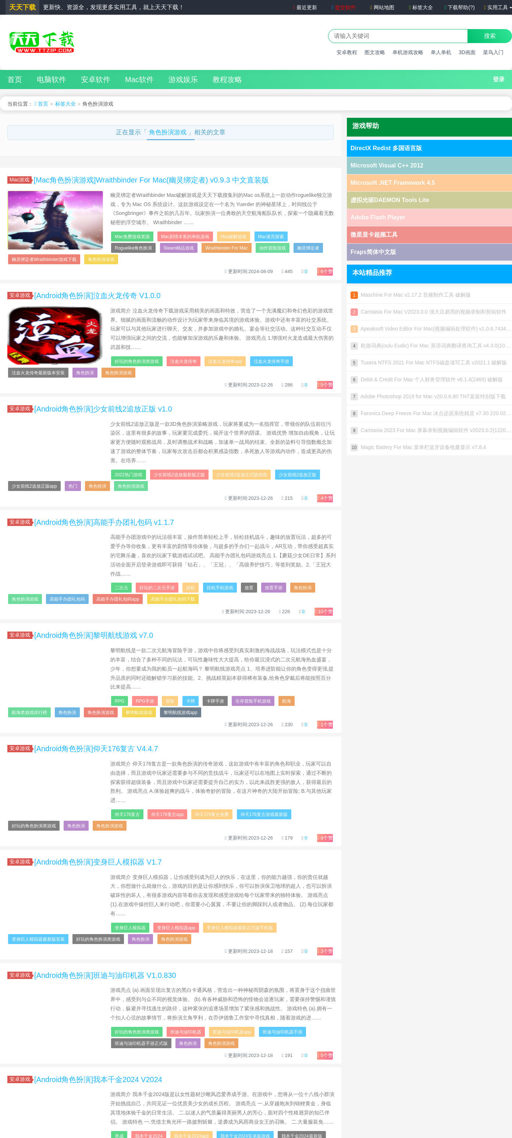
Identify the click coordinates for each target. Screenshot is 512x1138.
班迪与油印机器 (185, 1032)
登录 (499, 79)
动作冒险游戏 (272, 248)
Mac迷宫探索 (271, 236)
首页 (14, 79)
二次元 (121, 587)
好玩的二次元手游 (157, 587)
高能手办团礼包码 (67, 599)
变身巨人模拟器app (176, 927)
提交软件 (344, 7)
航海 (286, 701)
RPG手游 (145, 701)
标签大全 (421, 7)
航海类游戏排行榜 (29, 712)
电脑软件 (51, 79)
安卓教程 (347, 52)
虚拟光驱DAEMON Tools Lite (390, 200)
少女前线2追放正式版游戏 (241, 474)
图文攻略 (375, 52)
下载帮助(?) (459, 7)
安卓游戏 (21, 295)
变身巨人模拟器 (130, 927)
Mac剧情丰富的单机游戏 (185, 236)
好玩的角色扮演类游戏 (137, 361)
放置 (249, 587)
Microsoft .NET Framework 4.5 (393, 183)
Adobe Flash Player (378, 217)
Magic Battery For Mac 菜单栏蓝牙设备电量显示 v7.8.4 (418, 447)
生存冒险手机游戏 (253, 701)
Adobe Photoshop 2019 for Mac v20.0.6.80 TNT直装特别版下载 (428, 396)
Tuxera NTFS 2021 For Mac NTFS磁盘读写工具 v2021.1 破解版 (429, 362)
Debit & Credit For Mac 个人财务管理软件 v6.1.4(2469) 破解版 (427, 379)
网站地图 (382, 7)
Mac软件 (139, 79)
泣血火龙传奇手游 (271, 361)
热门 (72, 486)
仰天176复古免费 (212, 814)
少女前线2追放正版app (34, 486)
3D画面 (467, 52)
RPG (119, 701)
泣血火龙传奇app (225, 361)
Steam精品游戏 (179, 248)
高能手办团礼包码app (117, 599)
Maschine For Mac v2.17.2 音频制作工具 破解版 (411, 295)
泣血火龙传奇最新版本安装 (38, 372)
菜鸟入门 (493, 52)
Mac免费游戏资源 (132, 236)
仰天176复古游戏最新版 (264, 814)
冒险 (170, 701)
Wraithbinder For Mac (226, 248)
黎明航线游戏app (181, 712)
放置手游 (273, 587)
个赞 (325, 271)
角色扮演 (85, 372)
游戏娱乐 (183, 79)
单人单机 (441, 52)
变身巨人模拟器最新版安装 (38, 939)
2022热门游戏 (128, 474)
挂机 (190, 587)
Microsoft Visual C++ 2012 (387, 165)
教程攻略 (227, 79)
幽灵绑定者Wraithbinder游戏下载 (44, 259)
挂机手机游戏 (220, 587)
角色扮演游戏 (168, 132)
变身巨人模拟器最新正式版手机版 (240, 927)
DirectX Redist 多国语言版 (386, 148)
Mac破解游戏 (234, 236)
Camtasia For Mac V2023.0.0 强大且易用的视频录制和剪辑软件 (428, 312)
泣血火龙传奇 (183, 361)
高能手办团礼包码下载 (173, 599)
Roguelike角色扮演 (133, 248)
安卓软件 (95, 79)
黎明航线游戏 (139, 712)
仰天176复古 (127, 814)
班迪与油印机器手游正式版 (141, 1043)
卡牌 (190, 701)
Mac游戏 (21, 180)
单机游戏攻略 (407, 52)
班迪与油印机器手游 (282, 1032)
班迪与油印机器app (232, 1032)
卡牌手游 (215, 701)
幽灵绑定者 (308, 248)
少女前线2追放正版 (298, 474)
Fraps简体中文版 (373, 252)
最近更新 (304, 7)
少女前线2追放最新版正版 (179, 474)
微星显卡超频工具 (374, 235)
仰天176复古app (167, 814)
